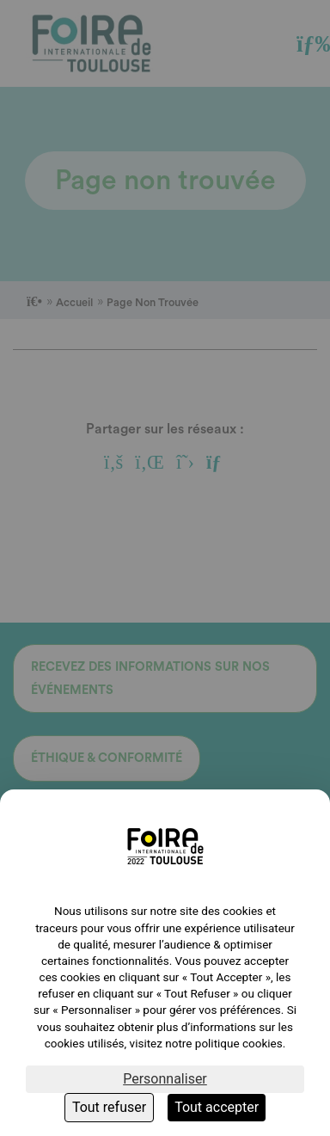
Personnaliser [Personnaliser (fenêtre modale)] (165, 1079)
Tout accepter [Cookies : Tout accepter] (216, 1107)
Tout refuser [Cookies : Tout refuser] (109, 1107)
